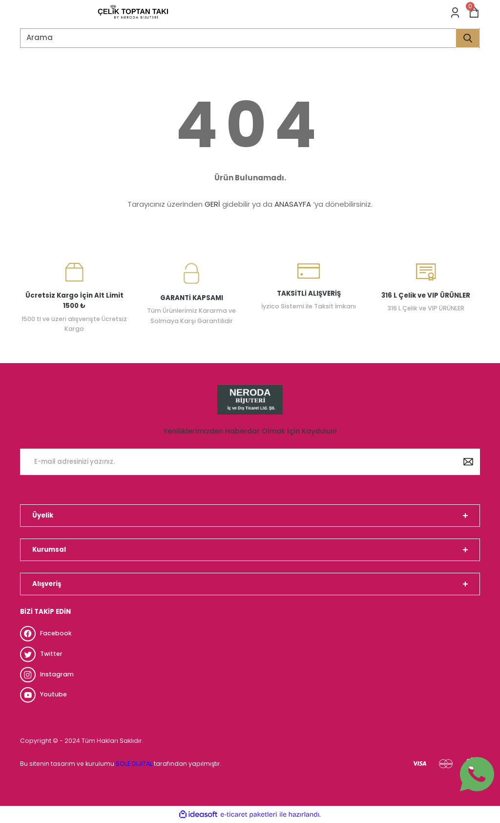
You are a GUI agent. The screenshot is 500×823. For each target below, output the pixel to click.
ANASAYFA (292, 204)
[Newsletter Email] (250, 462)
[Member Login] (455, 13)
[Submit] (468, 462)
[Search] (250, 38)
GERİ (212, 204)
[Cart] (474, 13)
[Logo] (133, 12)
